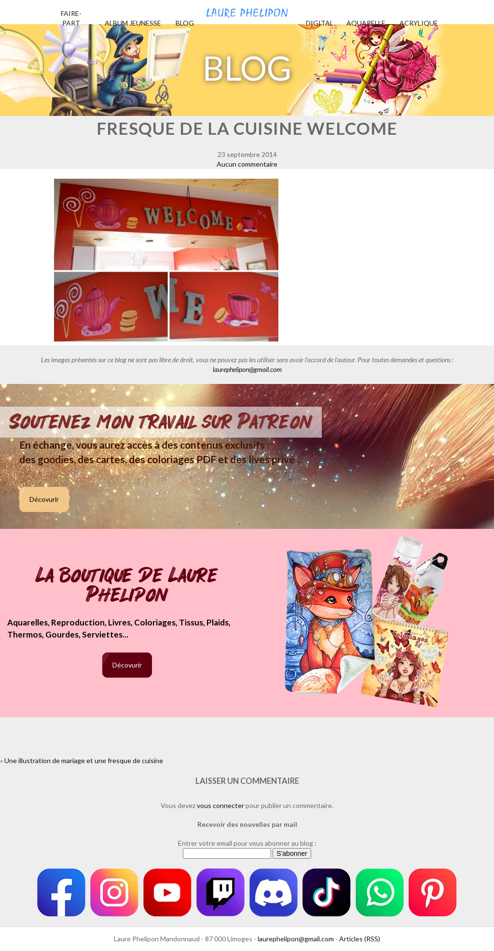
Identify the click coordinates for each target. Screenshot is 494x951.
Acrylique (418, 23)
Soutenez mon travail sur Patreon (161, 422)
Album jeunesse (133, 23)
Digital (319, 23)
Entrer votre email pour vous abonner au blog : (247, 843)
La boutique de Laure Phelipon (127, 586)
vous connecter (220, 805)
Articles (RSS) (359, 939)
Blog (185, 23)
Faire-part (71, 18)
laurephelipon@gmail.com (247, 369)
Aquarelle (365, 23)
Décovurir (44, 499)
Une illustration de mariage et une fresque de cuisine (83, 760)
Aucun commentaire (247, 164)
